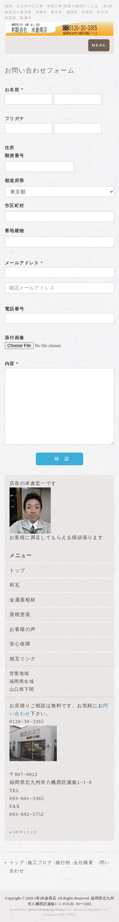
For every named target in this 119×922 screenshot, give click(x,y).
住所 (10, 147)
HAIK (71, 914)
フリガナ (14, 118)
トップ (17, 570)
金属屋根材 (23, 599)
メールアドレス (24, 263)
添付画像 (14, 337)
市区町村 (14, 205)
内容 (12, 363)
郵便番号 (14, 155)
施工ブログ (40, 862)
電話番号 (14, 309)
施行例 (63, 862)
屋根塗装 (20, 614)
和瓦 (15, 585)
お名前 (14, 89)
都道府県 (14, 180)
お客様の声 (23, 629)
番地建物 (14, 230)
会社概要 (83, 862)
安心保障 (20, 643)
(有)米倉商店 (45, 898)
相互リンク (23, 658)
